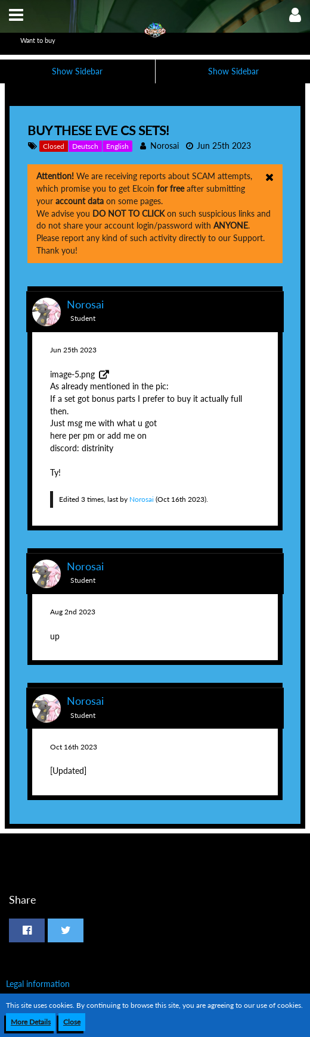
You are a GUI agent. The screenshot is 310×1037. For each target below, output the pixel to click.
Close (71, 1021)
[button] (16, 14)
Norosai (164, 145)
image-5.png (72, 374)
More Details (31, 1021)
